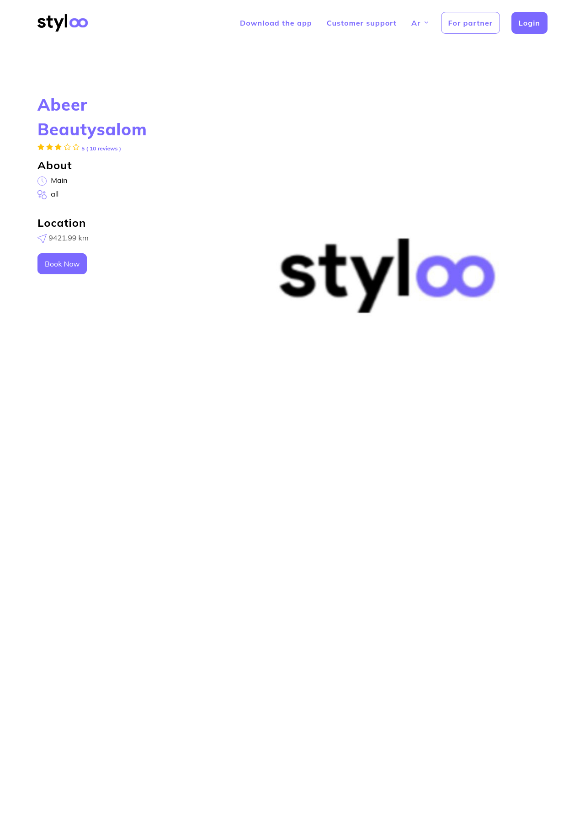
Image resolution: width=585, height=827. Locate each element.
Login (529, 22)
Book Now (62, 263)
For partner (470, 22)
